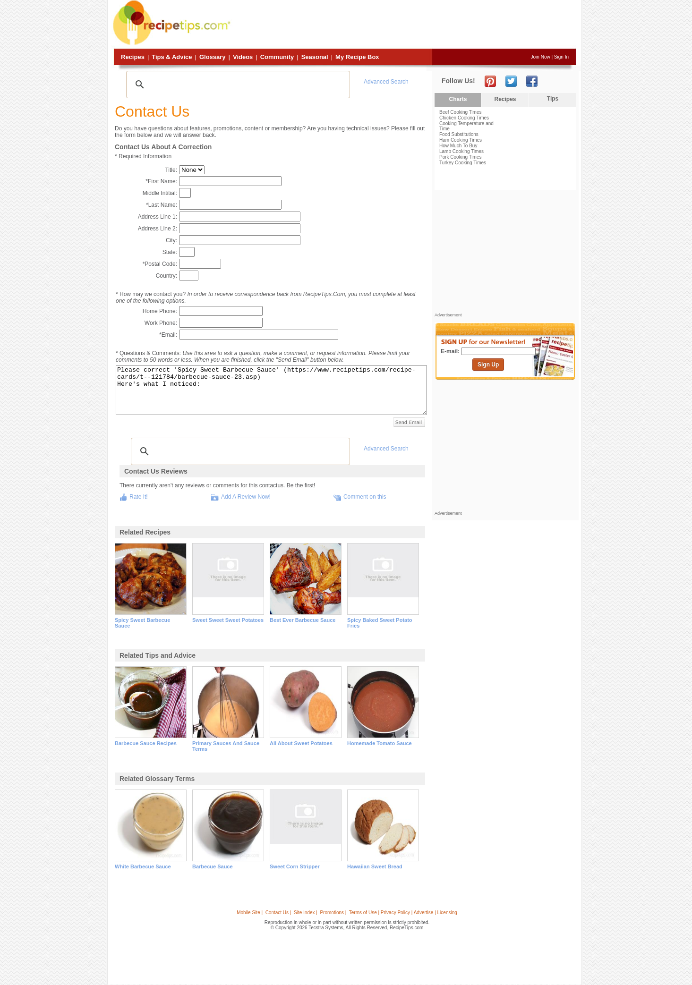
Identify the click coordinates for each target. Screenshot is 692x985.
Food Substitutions (458, 134)
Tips (552, 98)
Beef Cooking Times (460, 112)
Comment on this (364, 496)
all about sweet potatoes (301, 743)
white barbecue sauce (143, 866)
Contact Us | (278, 912)
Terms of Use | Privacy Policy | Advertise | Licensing (403, 912)
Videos (243, 56)
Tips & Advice (172, 56)
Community (277, 56)
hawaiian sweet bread (374, 866)
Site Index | (305, 912)
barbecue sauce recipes (146, 743)
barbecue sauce (212, 866)
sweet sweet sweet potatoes (228, 620)
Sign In (561, 56)
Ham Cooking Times (460, 140)
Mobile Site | (250, 912)
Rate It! (138, 496)
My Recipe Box (357, 56)
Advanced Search (386, 81)
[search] (236, 84)
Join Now (540, 56)
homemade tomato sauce (379, 743)
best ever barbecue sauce (302, 620)
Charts (458, 99)
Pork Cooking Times (460, 157)
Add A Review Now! (246, 496)
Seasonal (314, 56)
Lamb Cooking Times (461, 151)
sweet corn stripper (295, 866)
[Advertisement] (404, 25)
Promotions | (333, 912)
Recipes (133, 56)
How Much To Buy (458, 145)
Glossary (212, 56)
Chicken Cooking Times (464, 117)
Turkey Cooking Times (462, 162)
